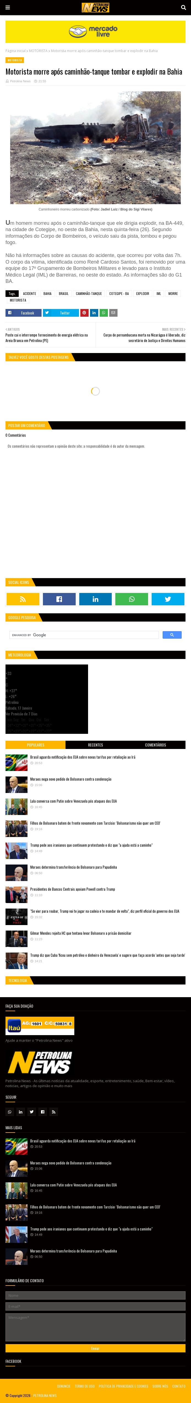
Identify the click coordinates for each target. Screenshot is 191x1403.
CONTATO (178, 1386)
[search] (83, 635)
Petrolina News (20, 81)
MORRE (173, 293)
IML (159, 293)
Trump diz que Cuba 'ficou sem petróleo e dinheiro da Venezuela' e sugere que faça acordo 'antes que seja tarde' (107, 955)
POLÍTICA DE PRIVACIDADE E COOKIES (123, 1386)
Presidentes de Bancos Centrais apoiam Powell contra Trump (72, 889)
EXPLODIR (142, 293)
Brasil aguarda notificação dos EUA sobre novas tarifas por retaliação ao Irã (82, 757)
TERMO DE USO (85, 1386)
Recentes (95, 745)
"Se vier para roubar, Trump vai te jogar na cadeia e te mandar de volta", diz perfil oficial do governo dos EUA (104, 911)
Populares (35, 745)
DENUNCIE (63, 1386)
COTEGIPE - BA (119, 293)
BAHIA (47, 293)
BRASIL (64, 293)
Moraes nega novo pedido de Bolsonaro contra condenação (70, 779)
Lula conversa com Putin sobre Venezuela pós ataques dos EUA (73, 801)
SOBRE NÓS (160, 1386)
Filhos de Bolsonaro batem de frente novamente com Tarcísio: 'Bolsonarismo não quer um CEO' (95, 823)
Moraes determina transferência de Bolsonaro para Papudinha (73, 867)
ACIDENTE (29, 293)
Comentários (155, 745)
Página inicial (16, 50)
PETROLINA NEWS (45, 1395)
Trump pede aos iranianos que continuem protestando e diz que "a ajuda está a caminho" (91, 845)
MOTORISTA (38, 50)
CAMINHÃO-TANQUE (89, 293)
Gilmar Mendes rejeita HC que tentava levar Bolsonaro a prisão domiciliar (81, 933)
